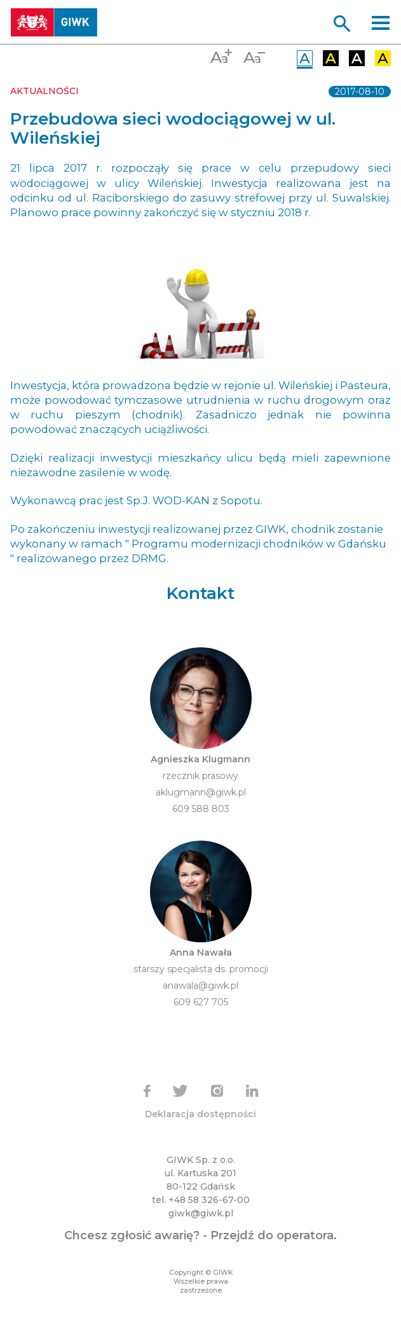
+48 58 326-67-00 (209, 1200)
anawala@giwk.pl (200, 985)
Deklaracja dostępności (200, 1114)
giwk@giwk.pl (200, 1213)
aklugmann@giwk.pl (201, 792)
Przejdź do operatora (272, 1235)
